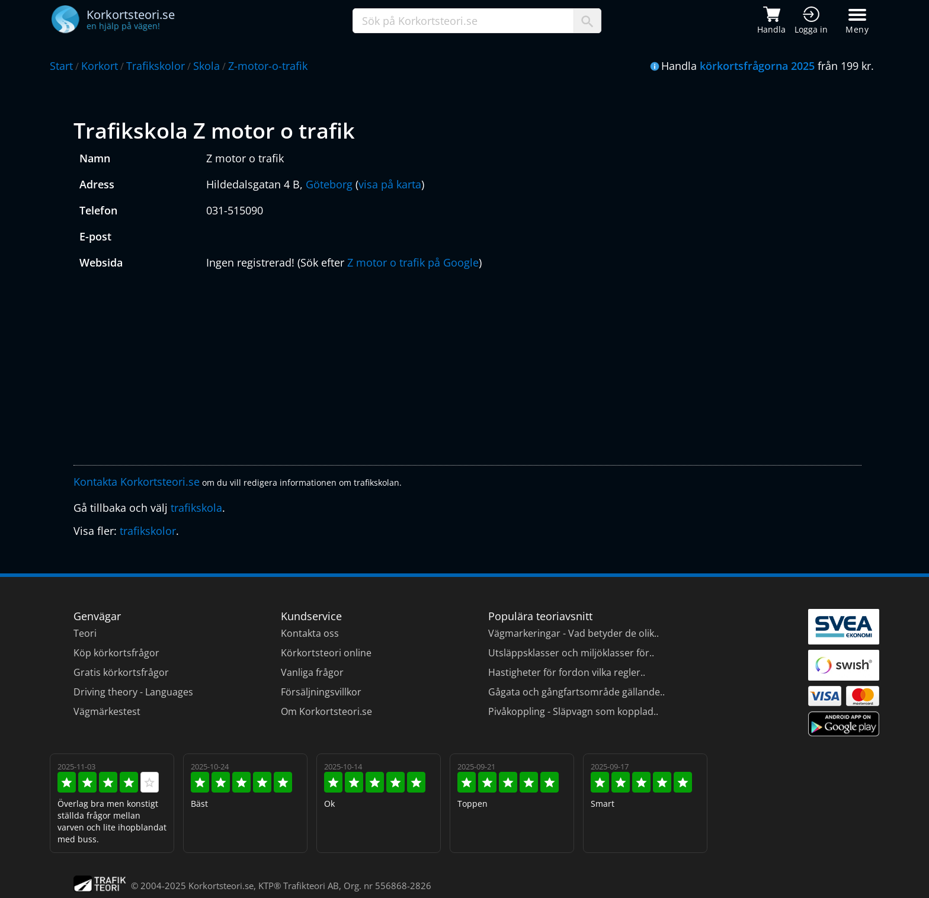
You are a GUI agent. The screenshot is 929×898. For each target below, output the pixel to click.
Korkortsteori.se (221, 885)
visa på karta (389, 184)
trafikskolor (148, 531)
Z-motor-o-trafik (267, 66)
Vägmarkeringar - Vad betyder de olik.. (573, 633)
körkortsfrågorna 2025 (757, 66)
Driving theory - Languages (133, 691)
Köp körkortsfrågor (116, 652)
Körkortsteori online (326, 652)
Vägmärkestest (106, 711)
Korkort (99, 66)
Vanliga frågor (312, 672)
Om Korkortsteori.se (326, 711)
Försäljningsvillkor (321, 691)
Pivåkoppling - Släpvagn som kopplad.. (573, 711)
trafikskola (196, 508)
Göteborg (329, 184)
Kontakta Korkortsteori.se (136, 481)
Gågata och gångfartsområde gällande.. (576, 691)
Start (61, 66)
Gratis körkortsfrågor (121, 672)
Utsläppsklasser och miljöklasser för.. (571, 652)
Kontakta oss (310, 633)
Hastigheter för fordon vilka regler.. (566, 672)
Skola (206, 66)
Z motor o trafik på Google (413, 262)
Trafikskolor (155, 66)
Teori (85, 633)
